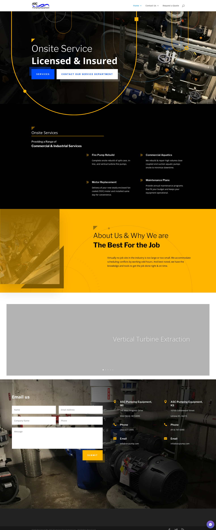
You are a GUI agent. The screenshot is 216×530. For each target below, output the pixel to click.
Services (43, 74)
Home (136, 6)
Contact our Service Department (87, 74)
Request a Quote (171, 6)
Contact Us (151, 6)
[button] (210, 524)
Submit (92, 455)
